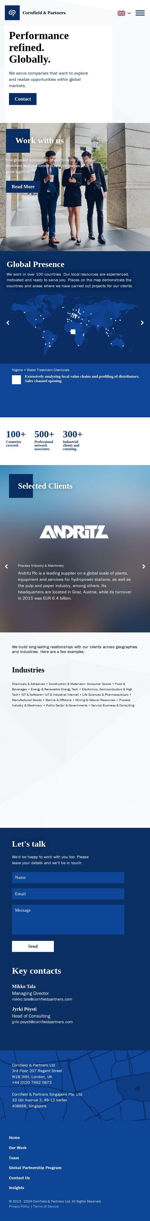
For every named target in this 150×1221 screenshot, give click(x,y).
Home (14, 1137)
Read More (23, 186)
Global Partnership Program (35, 1167)
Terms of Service (46, 1206)
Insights (16, 1187)
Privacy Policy (19, 1206)
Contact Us (19, 1177)
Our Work (18, 1147)
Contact (23, 98)
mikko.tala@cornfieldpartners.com (42, 999)
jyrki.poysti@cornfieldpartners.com (42, 1021)
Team (14, 1157)
